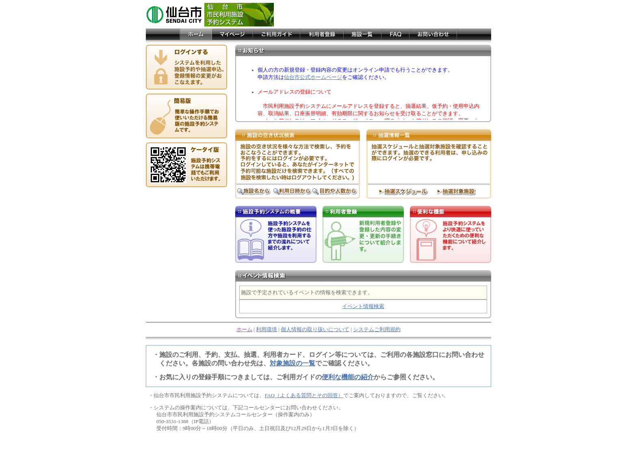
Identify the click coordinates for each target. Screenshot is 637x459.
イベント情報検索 (363, 306)
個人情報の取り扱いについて (315, 329)
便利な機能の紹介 (348, 377)
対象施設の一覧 (292, 363)
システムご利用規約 (377, 329)
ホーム (244, 329)
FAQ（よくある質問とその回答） (303, 395)
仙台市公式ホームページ (313, 77)
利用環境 (266, 329)
